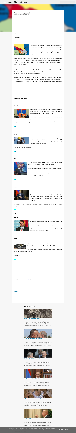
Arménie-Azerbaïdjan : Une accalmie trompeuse (33, 358)
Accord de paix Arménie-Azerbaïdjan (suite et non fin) (34, 378)
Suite (15, 126)
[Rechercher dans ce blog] (69, 2)
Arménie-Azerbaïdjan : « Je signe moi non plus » (33, 418)
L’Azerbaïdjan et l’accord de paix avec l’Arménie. (33, 338)
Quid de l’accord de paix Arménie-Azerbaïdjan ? (33, 398)
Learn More (61, 429)
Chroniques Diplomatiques (15, 2)
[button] (14, 17)
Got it (66, 429)
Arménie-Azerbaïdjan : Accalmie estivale (32, 318)
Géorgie (15, 291)
